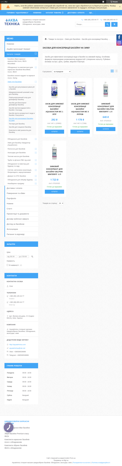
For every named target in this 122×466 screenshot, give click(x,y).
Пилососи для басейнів (16, 149)
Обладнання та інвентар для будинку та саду (18, 165)
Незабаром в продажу (16, 183)
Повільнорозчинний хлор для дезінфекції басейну (20, 98)
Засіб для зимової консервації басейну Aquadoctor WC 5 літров (80, 109)
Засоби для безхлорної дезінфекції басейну (17, 104)
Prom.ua (72, 458)
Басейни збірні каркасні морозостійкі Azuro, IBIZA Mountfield (17, 61)
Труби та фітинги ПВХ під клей (19, 160)
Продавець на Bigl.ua (61, 460)
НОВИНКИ (37, 13)
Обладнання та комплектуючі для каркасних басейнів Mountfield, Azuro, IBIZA (20, 69)
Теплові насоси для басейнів (18, 156)
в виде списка (116, 72)
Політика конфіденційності (101, 462)
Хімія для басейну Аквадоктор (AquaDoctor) (19, 144)
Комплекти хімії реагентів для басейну (20, 131)
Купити (55, 132)
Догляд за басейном (15, 224)
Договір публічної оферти (18, 219)
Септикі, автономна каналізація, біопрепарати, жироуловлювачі (20, 171)
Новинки (10, 44)
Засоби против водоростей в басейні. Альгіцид (19, 109)
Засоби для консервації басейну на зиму (21, 119)
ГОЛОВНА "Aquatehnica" (18, 13)
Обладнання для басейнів (17, 139)
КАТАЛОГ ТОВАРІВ (53, 13)
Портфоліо (11, 198)
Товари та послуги (55, 39)
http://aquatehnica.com (17, 344)
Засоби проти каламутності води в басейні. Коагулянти (22, 114)
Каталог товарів (13, 54)
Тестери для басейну (17, 124)
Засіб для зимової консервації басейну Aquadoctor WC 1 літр (54, 109)
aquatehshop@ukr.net (17, 348)
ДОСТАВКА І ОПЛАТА (75, 13)
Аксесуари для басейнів (17, 153)
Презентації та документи (18, 214)
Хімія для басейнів (72, 39)
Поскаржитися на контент (81, 462)
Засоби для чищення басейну (20, 127)
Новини (10, 203)
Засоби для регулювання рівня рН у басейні (21, 88)
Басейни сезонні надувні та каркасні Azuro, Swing (21, 77)
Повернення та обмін (16, 193)
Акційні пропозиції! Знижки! (18, 49)
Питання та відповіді (15, 234)
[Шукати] (107, 24)
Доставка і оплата (14, 188)
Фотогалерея (12, 229)
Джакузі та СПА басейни (17, 176)
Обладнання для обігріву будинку (20, 180)
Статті (9, 209)
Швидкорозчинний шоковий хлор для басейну (21, 93)
